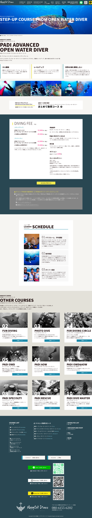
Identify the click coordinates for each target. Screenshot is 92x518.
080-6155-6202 (73, 2)
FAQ (45, 2)
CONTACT (57, 2)
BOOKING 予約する (46, 183)
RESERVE (64, 2)
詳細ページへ (20, 340)
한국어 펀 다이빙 (14, 446)
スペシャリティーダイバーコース (46, 433)
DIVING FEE (29, 2)
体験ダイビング (18, 434)
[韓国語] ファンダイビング (16, 447)
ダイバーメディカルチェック (23, 202)
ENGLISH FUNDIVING (15, 438)
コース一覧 (21, 3)
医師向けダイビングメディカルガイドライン (27, 205)
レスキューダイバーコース (43, 436)
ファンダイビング (17, 427)
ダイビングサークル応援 (18, 432)
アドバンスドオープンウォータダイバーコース (47, 429)
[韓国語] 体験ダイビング (15, 451)
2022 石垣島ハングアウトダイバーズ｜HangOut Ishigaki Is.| (45, 516)
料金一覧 (28, 3)
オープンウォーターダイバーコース (44, 426)
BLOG (52, 2)
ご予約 (63, 3)
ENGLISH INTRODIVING (15, 442)
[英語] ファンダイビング (15, 440)
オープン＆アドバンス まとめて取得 (46, 431)
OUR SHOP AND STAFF (75, 428)
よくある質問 (47, 3)
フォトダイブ (17, 430)
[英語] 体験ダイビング (15, 444)
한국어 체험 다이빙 (15, 450)
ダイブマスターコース (43, 438)
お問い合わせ (57, 3)
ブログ (52, 3)
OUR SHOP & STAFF (38, 2)
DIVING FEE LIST (73, 423)
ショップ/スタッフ (37, 3)
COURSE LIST (22, 2)
